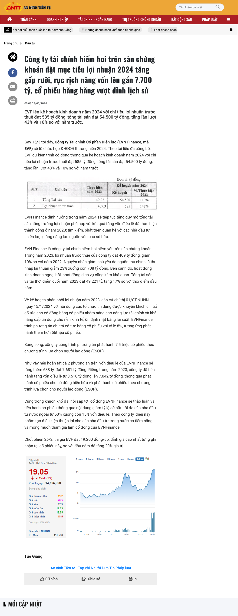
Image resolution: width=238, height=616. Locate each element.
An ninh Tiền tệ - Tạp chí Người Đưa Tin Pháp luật (91, 568)
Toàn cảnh (28, 19)
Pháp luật (210, 19)
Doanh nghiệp (57, 19)
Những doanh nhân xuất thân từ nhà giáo (113, 30)
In (133, 579)
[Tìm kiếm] (218, 7)
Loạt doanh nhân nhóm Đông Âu (176, 30)
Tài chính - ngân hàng (95, 19)
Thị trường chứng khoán (141, 19)
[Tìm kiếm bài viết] (199, 7)
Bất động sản (181, 19)
